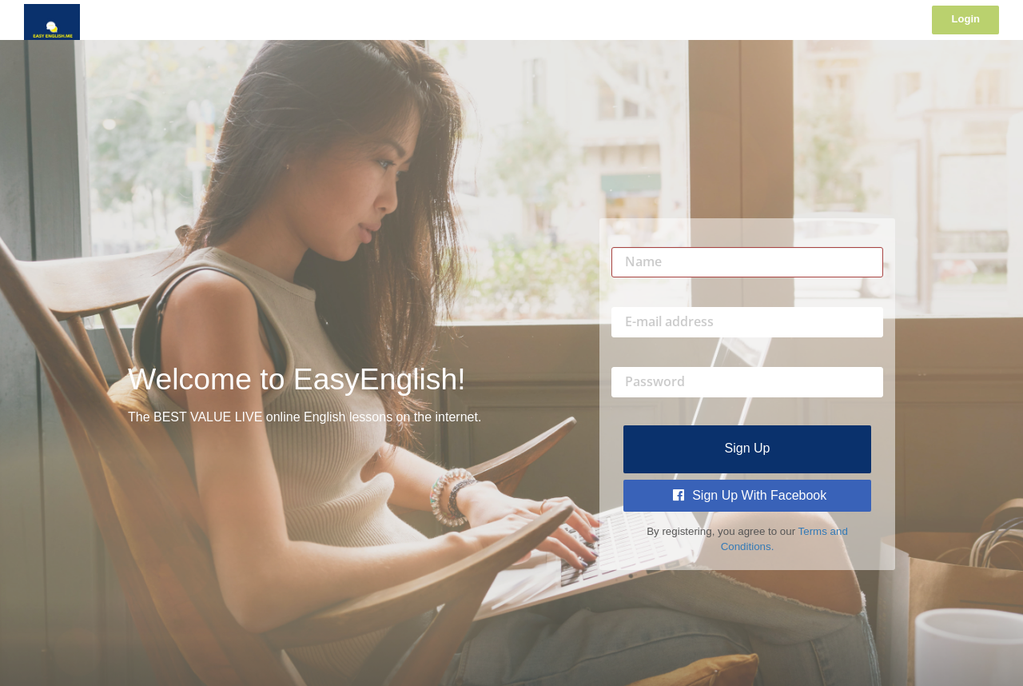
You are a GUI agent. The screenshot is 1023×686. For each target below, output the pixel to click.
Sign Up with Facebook (750, 495)
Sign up (747, 448)
